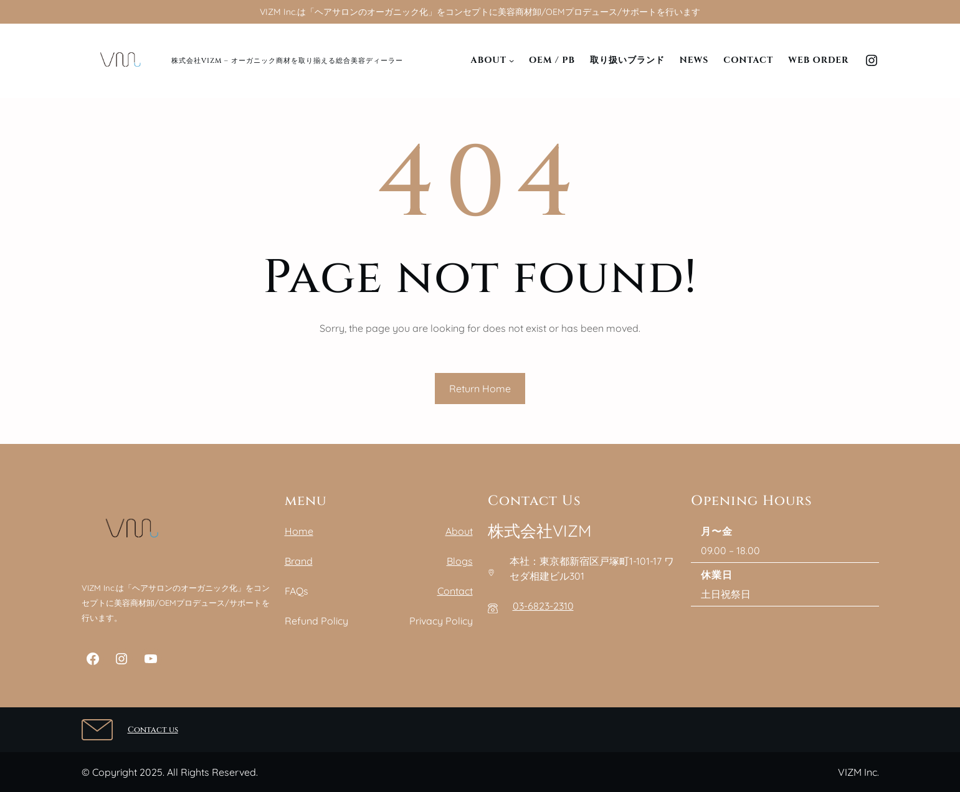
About (459, 531)
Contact (455, 591)
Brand (299, 561)
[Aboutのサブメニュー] (511, 60)
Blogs (460, 561)
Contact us (153, 729)
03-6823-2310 (543, 606)
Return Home (480, 388)
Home (299, 531)
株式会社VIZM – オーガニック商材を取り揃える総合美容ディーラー (287, 60)
